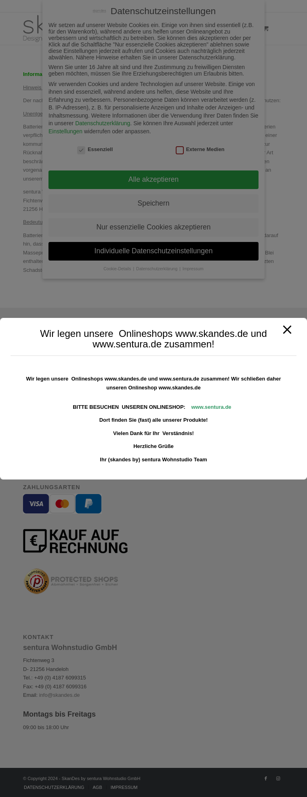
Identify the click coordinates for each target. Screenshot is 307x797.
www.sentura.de (211, 407)
